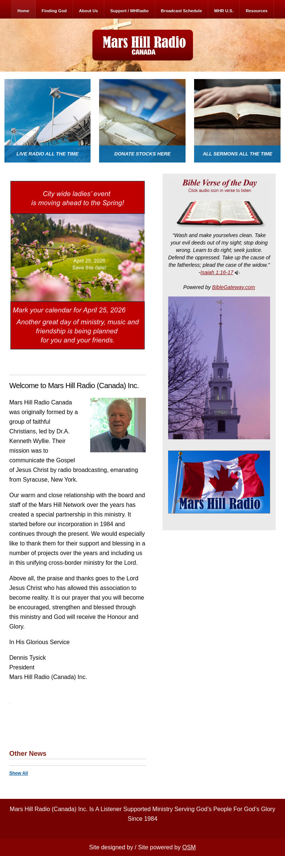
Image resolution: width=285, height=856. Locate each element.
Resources (257, 11)
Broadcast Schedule (181, 11)
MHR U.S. (223, 11)
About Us (88, 11)
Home (23, 11)
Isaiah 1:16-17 (216, 272)
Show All (18, 773)
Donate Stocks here (142, 154)
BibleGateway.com (233, 287)
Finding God (54, 11)
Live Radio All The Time (47, 154)
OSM (189, 847)
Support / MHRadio (129, 11)
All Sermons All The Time (237, 154)
